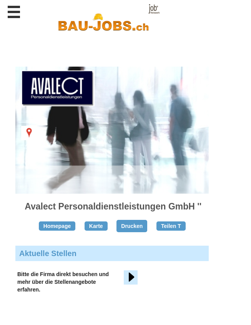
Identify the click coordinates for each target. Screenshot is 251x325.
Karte (96, 226)
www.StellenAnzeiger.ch (108, 19)
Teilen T (171, 226)
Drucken (132, 226)
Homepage (57, 226)
